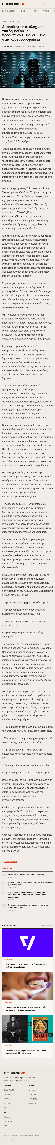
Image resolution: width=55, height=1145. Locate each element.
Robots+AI (34, 11)
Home (4, 21)
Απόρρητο (32, 1103)
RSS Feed (7, 1126)
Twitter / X (8, 1121)
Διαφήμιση (33, 1099)
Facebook (8, 1117)
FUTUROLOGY (13, 4)
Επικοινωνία (33, 1094)
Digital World (8, 11)
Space (6, 1107)
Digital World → (47, 925)
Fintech (46, 11)
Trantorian (8, 46)
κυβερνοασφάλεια (10, 861)
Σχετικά (32, 1090)
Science (22, 11)
